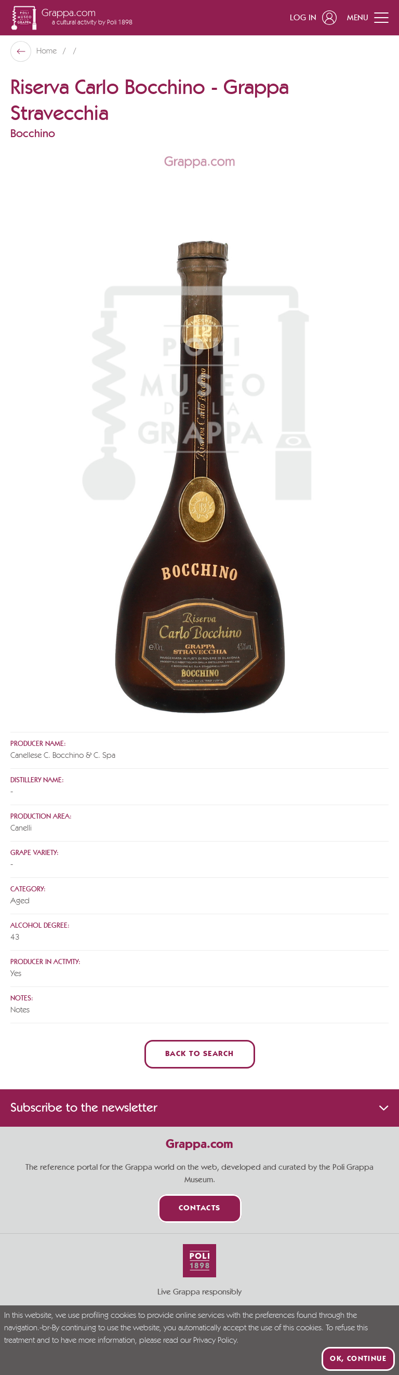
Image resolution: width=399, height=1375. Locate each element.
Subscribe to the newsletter (199, 1108)
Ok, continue (358, 1359)
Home (47, 51)
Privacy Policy (214, 1341)
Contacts (200, 1208)
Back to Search (199, 1054)
